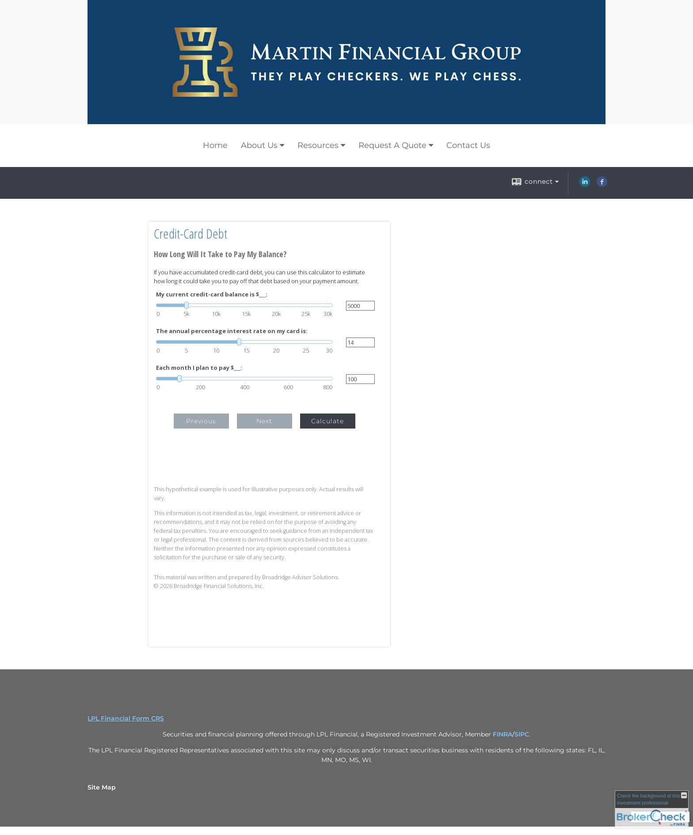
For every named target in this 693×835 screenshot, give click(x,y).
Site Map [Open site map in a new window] (102, 787)
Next (264, 421)
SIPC (521, 734)
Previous (201, 421)
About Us (259, 145)
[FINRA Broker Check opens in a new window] (652, 809)
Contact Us (468, 145)
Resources (318, 145)
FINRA (502, 734)
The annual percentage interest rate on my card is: (232, 331)
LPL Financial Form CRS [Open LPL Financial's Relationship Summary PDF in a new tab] (126, 718)
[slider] (244, 305)
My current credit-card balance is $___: (211, 294)
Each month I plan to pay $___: (199, 368)
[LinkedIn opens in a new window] (584, 185)
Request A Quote (392, 145)
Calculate (327, 421)
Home (215, 145)
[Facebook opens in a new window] (602, 185)
